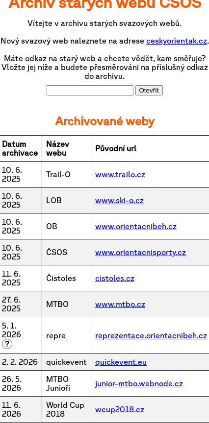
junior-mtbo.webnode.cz (139, 383)
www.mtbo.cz (120, 304)
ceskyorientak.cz (176, 40)
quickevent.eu (121, 361)
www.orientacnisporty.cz (140, 252)
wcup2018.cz (119, 409)
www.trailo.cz (120, 174)
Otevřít (149, 90)
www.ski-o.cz (119, 200)
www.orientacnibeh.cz (136, 226)
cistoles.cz (114, 278)
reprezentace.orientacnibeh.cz (151, 335)
